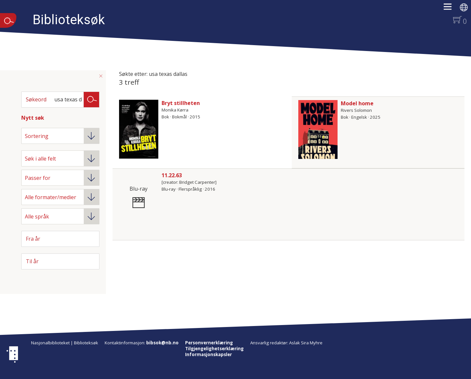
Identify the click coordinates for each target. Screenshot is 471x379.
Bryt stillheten (181, 103)
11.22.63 (172, 175)
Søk (91, 99)
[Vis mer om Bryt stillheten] (138, 129)
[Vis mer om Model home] (318, 129)
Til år (32, 261)
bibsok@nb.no (162, 343)
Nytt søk (32, 117)
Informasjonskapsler (208, 354)
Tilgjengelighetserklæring (214, 349)
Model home (357, 103)
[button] (451, 8)
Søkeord (36, 99)
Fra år (33, 238)
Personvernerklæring (209, 343)
